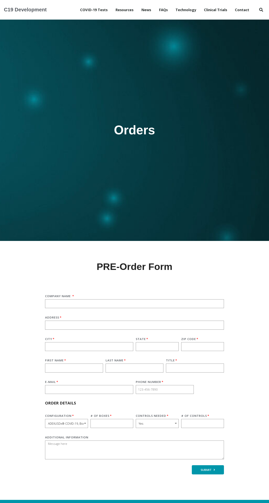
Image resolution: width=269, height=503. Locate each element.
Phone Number (148, 382)
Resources (124, 9)
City (48, 339)
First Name (54, 360)
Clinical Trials (215, 9)
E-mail (50, 382)
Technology (186, 9)
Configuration (58, 416)
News (146, 9)
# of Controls (194, 416)
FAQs (163, 9)
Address (52, 317)
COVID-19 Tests (94, 9)
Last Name (114, 360)
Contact (242, 9)
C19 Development (25, 10)
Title (170, 360)
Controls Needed (151, 416)
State (141, 339)
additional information (66, 437)
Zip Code (188, 339)
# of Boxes (100, 416)
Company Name (58, 296)
